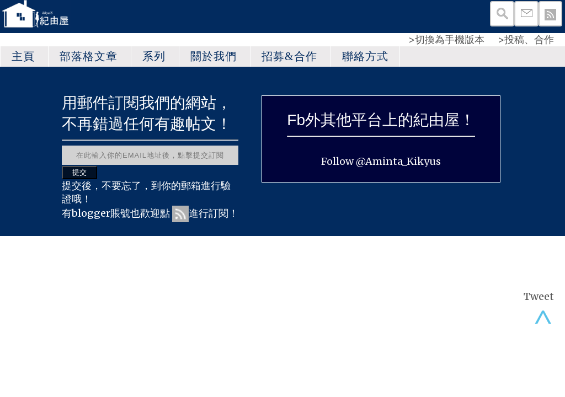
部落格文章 (89, 56)
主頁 (23, 56)
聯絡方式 (365, 56)
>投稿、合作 (526, 39)
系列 (154, 56)
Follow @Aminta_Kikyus (381, 161)
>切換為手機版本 (446, 39)
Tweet (539, 296)
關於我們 (213, 56)
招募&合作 (289, 56)
